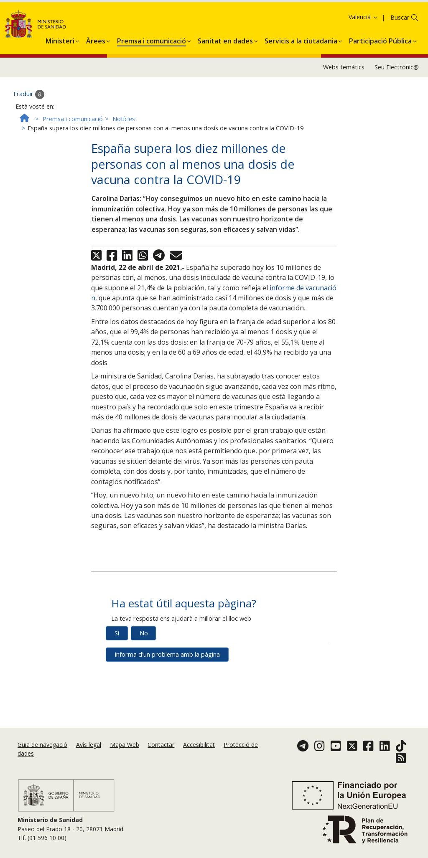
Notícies (123, 155)
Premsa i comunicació (73, 155)
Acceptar (161, 29)
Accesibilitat (199, 745)
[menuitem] (60, 75)
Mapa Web (124, 745)
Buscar (399, 54)
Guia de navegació (42, 745)
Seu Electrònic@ (396, 103)
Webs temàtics (343, 103)
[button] (60, 75)
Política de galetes (115, 28)
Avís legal (88, 745)
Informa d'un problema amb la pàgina (167, 691)
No (144, 669)
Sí (117, 669)
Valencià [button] (363, 53)
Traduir (28, 130)
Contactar (161, 745)
